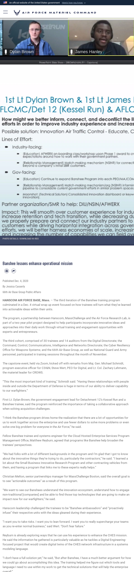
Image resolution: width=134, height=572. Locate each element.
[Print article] (6, 271)
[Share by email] (13, 271)
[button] (74, 3)
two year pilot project (28, 322)
